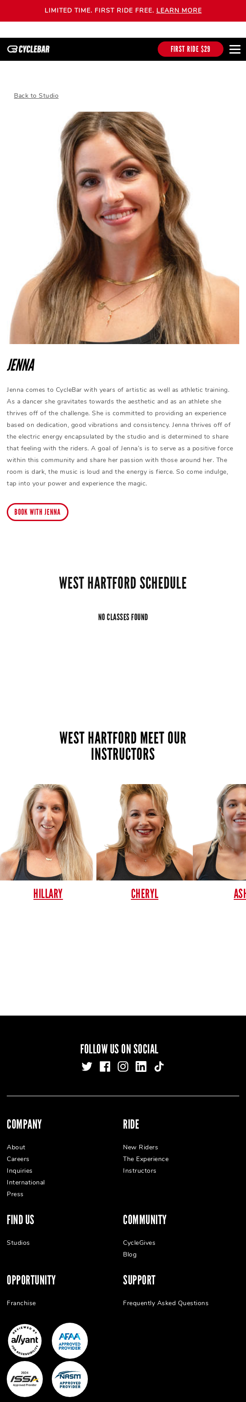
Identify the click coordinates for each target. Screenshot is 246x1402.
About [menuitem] (16, 1139)
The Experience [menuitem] (146, 1151)
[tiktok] (159, 1058)
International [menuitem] (26, 1174)
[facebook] (105, 1058)
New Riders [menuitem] (140, 1139)
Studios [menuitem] (18, 1234)
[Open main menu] (234, 49)
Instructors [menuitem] (140, 1162)
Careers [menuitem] (18, 1151)
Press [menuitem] (15, 1186)
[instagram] (123, 1058)
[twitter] (87, 1058)
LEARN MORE (179, 10)
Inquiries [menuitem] (20, 1162)
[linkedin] (141, 1058)
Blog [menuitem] (130, 1246)
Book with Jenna (37, 504)
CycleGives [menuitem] (139, 1234)
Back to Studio (36, 88)
